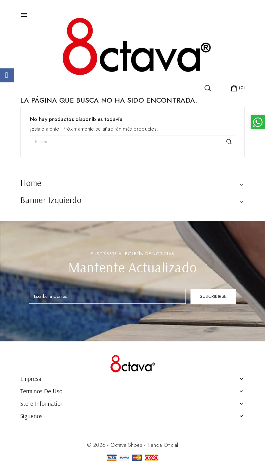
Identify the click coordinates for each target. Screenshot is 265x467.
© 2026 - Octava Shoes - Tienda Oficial (132, 445)
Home (30, 182)
